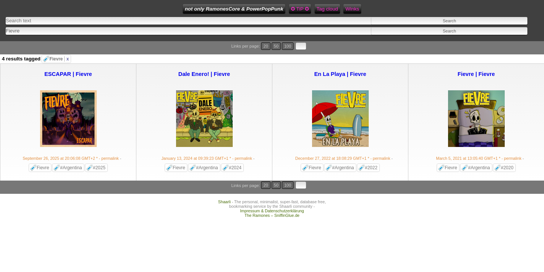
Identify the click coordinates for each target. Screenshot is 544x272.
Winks (280, 9)
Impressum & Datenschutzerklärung (272, 186)
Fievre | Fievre (476, 59)
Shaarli (224, 177)
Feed (300, 9)
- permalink (71, 143)
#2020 (507, 153)
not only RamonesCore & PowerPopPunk (162, 9)
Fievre (59, 44)
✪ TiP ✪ (227, 9)
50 (509, 40)
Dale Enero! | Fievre (204, 59)
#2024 (235, 153)
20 (501, 40)
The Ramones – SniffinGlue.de (272, 191)
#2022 (371, 153)
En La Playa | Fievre (340, 59)
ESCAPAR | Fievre (68, 59)
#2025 (99, 153)
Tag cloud (255, 9)
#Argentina (71, 153)
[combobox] (190, 26)
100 (517, 40)
